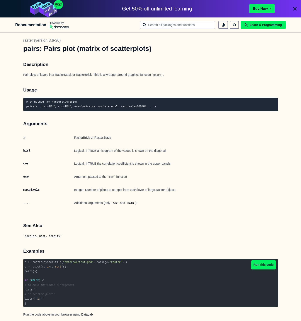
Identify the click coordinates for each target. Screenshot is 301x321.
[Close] (295, 8)
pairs (157, 75)
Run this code (263, 264)
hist (42, 236)
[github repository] (234, 25)
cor (111, 177)
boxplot (30, 236)
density (54, 236)
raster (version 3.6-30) (42, 40)
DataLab (87, 314)
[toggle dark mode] (223, 25)
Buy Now (262, 8)
